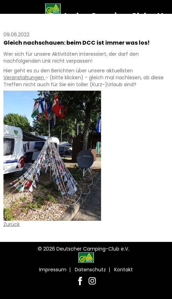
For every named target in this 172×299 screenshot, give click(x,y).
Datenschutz (90, 269)
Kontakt (123, 269)
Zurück (11, 224)
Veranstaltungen (24, 77)
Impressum (52, 269)
